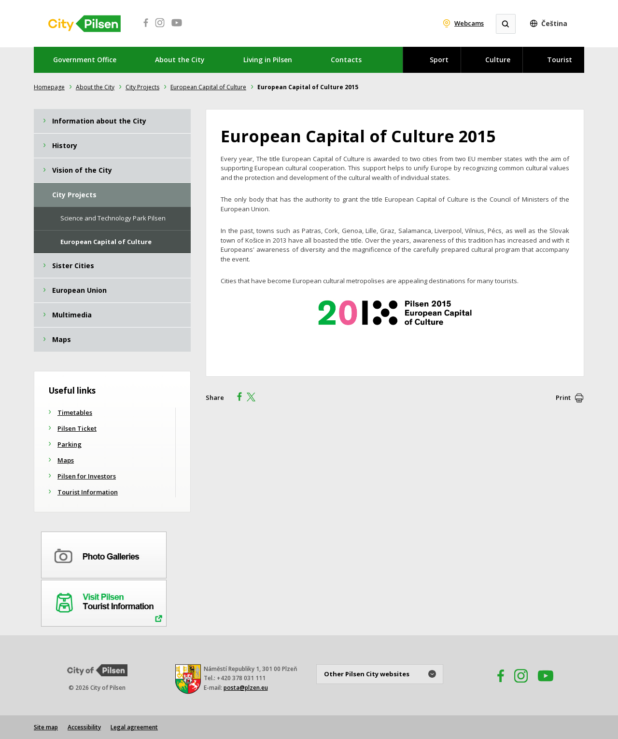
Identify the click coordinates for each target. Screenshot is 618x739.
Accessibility (84, 727)
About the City (180, 59)
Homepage (49, 87)
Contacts (346, 59)
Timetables (74, 412)
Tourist (559, 59)
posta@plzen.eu (246, 688)
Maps (65, 460)
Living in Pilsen (267, 59)
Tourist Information (87, 492)
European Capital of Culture (208, 87)
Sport (439, 59)
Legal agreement (134, 727)
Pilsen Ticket (77, 428)
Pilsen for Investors (86, 476)
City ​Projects (142, 87)
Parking (69, 444)
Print (563, 397)
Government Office (84, 59)
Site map (46, 727)
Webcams (469, 23)
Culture (497, 59)
